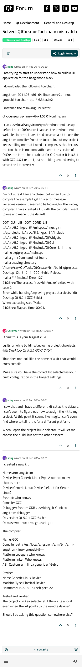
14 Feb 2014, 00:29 (36, 66)
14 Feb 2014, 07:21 (36, 458)
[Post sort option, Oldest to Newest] (8, 53)
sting (10, 66)
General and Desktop (17, 40)
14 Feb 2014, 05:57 (42, 331)
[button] (6, 661)
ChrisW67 (13, 331)
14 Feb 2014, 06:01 (36, 400)
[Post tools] (76, 175)
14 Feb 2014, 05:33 (36, 188)
